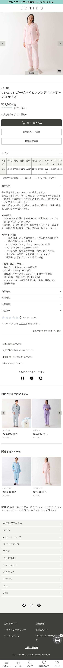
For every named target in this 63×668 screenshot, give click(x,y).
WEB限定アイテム (12, 523)
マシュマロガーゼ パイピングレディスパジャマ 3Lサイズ (30, 510)
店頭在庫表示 (31, 141)
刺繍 (5, 593)
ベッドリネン (10, 558)
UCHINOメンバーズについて (49, 637)
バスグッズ (9, 572)
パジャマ (57, 507)
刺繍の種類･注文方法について (17, 356)
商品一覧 (28, 507)
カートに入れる (32, 122)
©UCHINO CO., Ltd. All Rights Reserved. (31, 654)
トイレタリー (10, 565)
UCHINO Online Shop (11, 507)
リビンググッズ (11, 544)
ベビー (6, 585)
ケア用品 (7, 579)
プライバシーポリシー (15, 629)
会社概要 (40, 623)
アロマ (6, 551)
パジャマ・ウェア (42, 507)
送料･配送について (12, 343)
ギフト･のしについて (13, 363)
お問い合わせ (31, 647)
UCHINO (5, 88)
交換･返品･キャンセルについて (18, 350)
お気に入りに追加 (31, 132)
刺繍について (42, 629)
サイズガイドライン (30, 177)
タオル (6, 530)
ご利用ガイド (10, 623)
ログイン (22, 324)
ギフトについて (11, 635)
